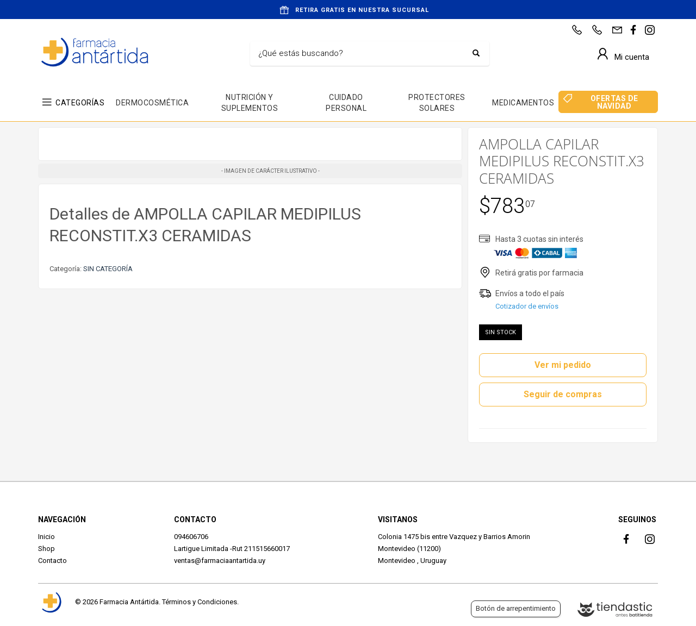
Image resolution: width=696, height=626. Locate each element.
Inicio (46, 537)
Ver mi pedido (563, 365)
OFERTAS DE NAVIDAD (614, 102)
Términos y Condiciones (199, 602)
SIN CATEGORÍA (108, 269)
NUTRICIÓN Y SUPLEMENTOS (249, 102)
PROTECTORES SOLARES (436, 102)
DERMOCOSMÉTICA (152, 102)
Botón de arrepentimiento (516, 608)
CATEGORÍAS (79, 102)
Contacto (52, 560)
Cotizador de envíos (526, 306)
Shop (46, 548)
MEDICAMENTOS (523, 102)
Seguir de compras (563, 394)
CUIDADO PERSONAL (346, 102)
